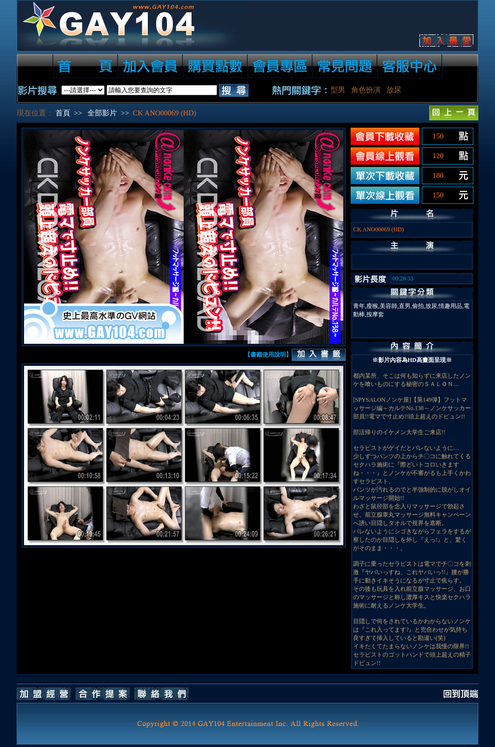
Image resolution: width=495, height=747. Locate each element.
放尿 (393, 90)
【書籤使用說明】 (268, 354)
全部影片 (102, 113)
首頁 (62, 113)
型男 (337, 90)
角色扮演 (366, 90)
